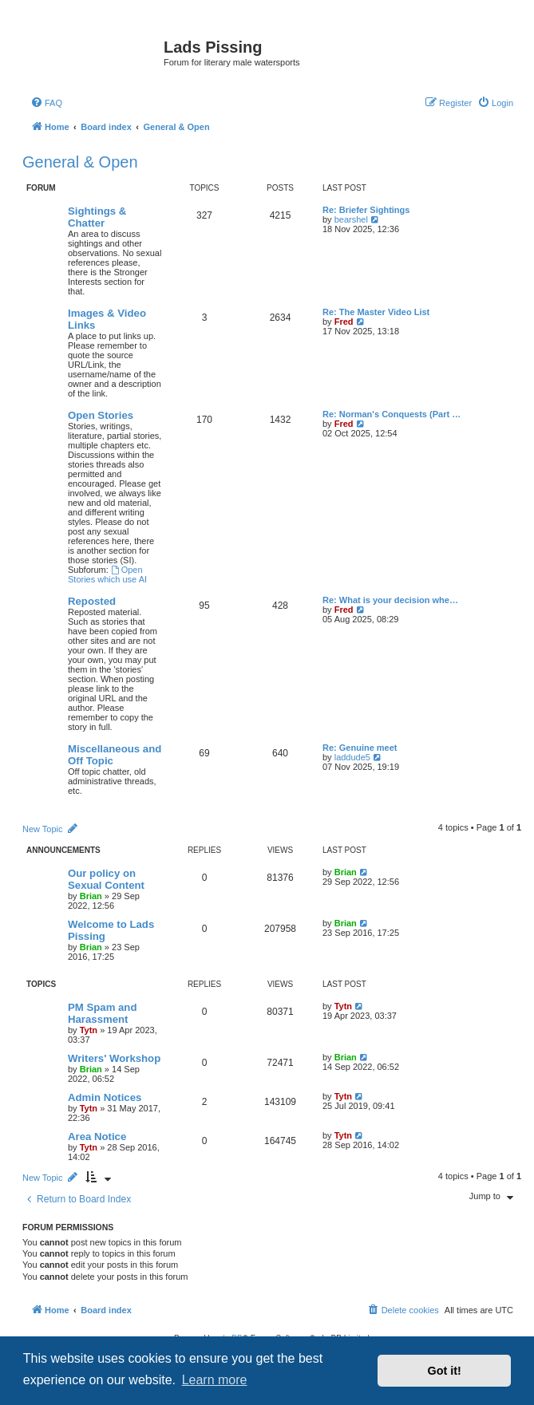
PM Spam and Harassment (102, 1013)
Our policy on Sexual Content (106, 879)
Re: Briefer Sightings (365, 210)
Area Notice (97, 1137)
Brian (91, 896)
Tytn (88, 1030)
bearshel (351, 219)
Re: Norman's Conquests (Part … (391, 414)
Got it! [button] (444, 1370)
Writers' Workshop (114, 1058)
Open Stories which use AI (107, 574)
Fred (344, 321)
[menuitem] (46, 102)
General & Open (80, 162)
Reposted (92, 601)
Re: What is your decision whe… (390, 600)
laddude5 (352, 757)
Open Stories (100, 415)
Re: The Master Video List (375, 312)
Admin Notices (104, 1097)
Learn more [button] (214, 1380)
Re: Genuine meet (360, 747)
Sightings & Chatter (97, 217)
